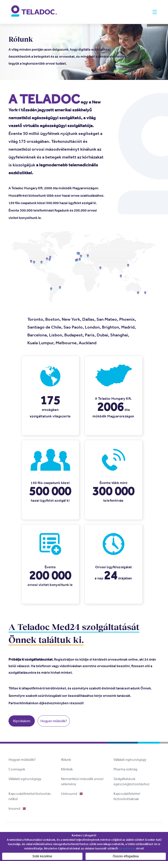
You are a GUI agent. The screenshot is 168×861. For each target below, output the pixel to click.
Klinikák (67, 769)
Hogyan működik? (53, 721)
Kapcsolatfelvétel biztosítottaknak (127, 796)
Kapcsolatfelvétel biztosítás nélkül (30, 796)
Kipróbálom (21, 721)
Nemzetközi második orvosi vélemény (82, 781)
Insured (17, 808)
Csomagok (17, 769)
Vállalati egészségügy (130, 760)
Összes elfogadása (126, 856)
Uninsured (72, 794)
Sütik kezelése (42, 856)
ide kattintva (127, 848)
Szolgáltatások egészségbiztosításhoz (132, 781)
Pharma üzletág (125, 769)
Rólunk (66, 760)
